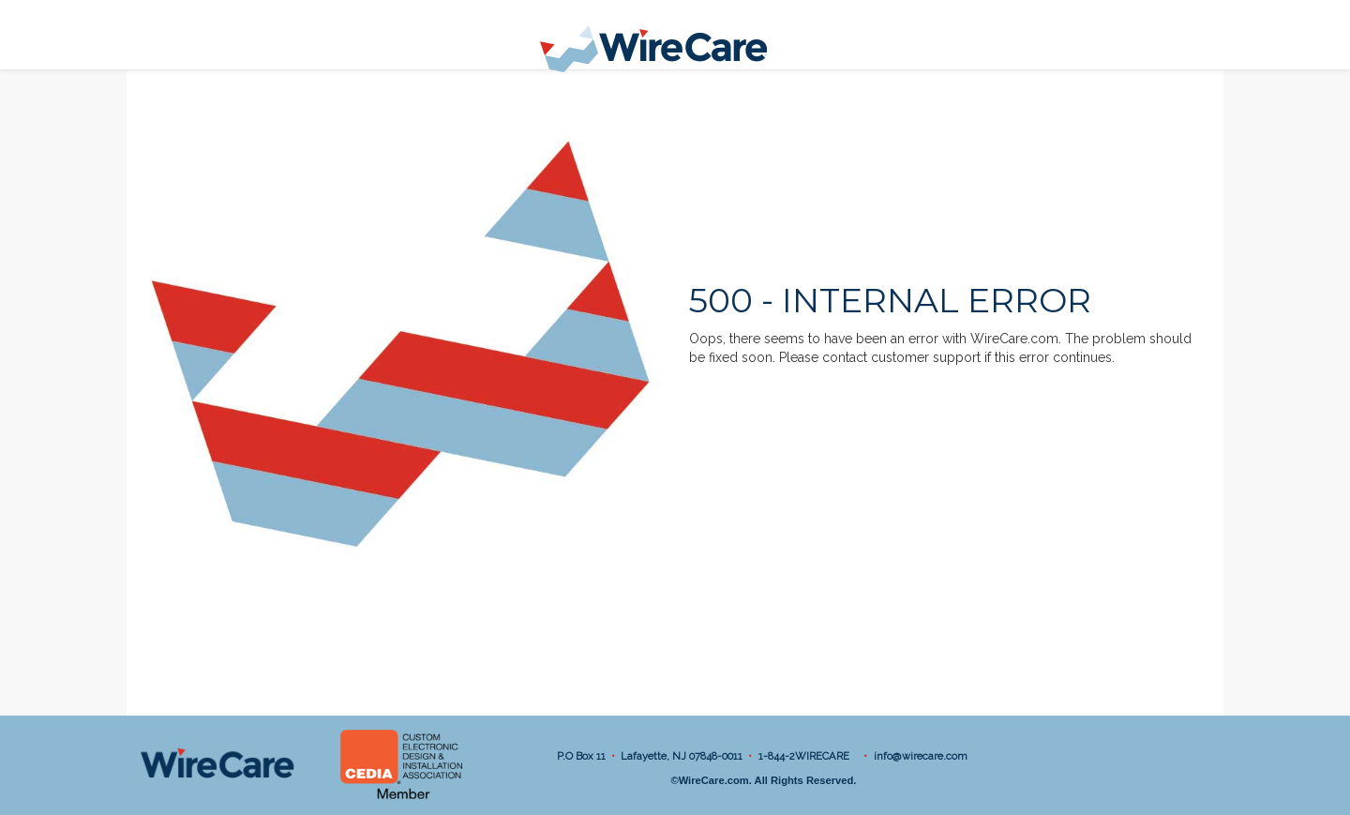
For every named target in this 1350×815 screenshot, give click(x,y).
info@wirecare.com (921, 755)
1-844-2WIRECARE (806, 755)
